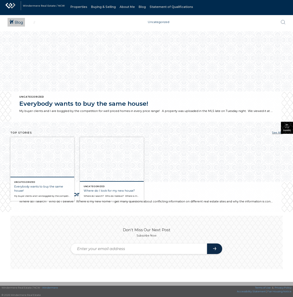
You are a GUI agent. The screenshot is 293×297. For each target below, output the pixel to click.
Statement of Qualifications (171, 7)
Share (287, 128)
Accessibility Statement (251, 291)
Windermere (50, 287)
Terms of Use (263, 287)
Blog (142, 7)
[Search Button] (283, 22)
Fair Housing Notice (279, 291)
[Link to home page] (10, 7)
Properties (78, 7)
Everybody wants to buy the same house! (83, 103)
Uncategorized (31, 96)
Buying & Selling (103, 7)
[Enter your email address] (139, 248)
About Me (127, 7)
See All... (277, 132)
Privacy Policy (283, 287)
